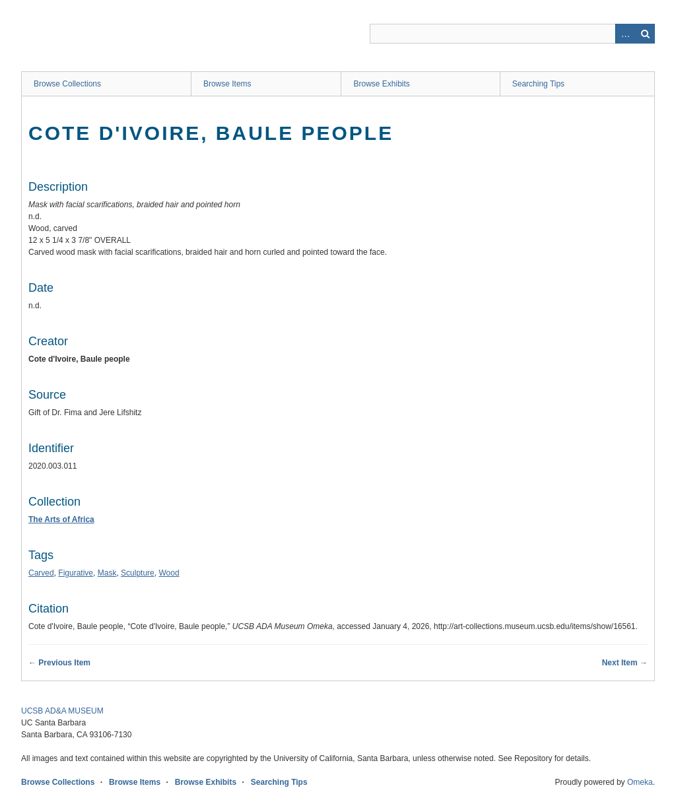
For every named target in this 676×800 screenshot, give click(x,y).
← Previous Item (59, 662)
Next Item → (625, 662)
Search (645, 34)
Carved (41, 573)
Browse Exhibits (381, 83)
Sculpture (137, 573)
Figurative (75, 573)
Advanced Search (625, 34)
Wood (168, 573)
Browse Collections (67, 83)
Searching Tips (538, 83)
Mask (107, 573)
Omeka (640, 782)
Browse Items (227, 83)
